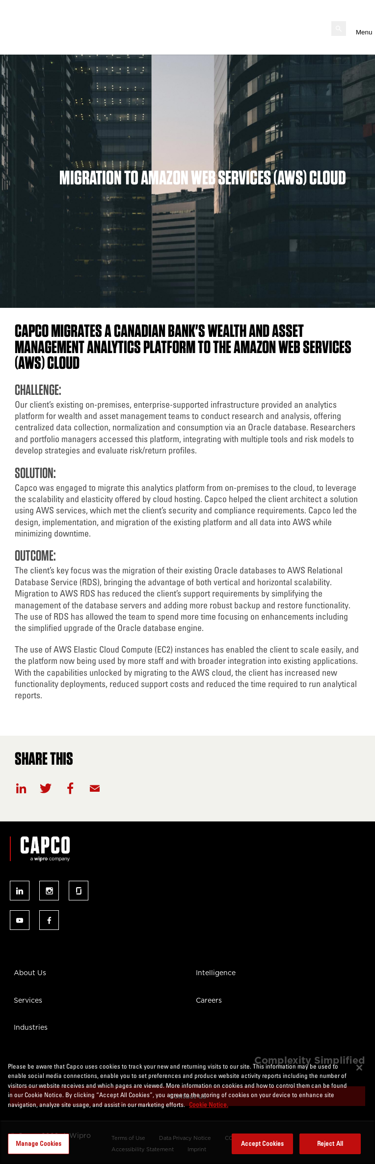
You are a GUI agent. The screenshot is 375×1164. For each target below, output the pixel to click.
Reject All (330, 1143)
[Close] (359, 1067)
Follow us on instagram (49, 890)
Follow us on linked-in (19, 890)
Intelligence (216, 973)
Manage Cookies (39, 1143)
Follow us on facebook (49, 920)
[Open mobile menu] (360, 28)
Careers (209, 1000)
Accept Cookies (262, 1143)
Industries (31, 1027)
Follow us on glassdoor (78, 890)
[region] (187, 1108)
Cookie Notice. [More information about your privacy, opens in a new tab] (208, 1104)
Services (28, 1000)
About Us (30, 973)
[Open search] (338, 28)
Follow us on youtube (19, 920)
